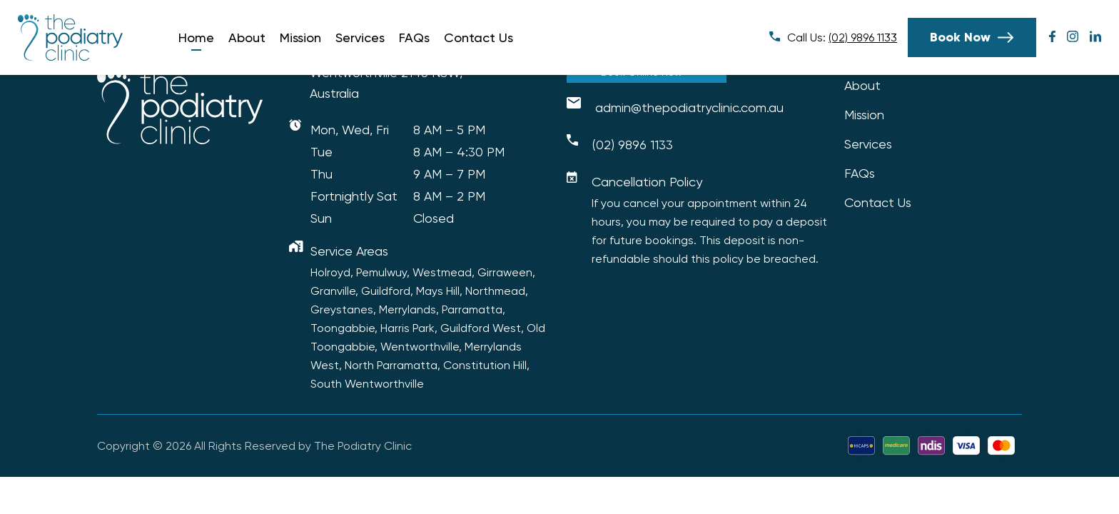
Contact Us (478, 37)
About (246, 37)
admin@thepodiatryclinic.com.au (689, 107)
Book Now (960, 37)
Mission (300, 37)
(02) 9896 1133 (863, 37)
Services (360, 37)
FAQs (414, 37)
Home (196, 37)
